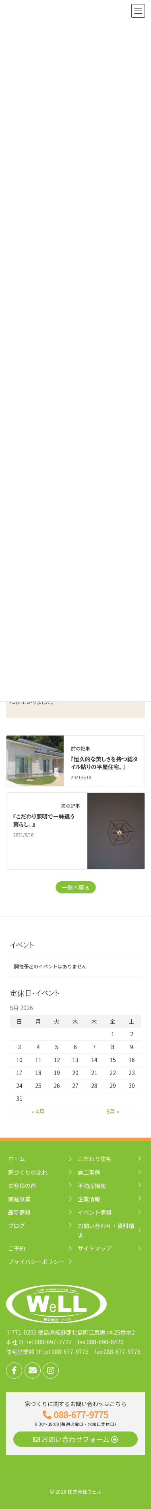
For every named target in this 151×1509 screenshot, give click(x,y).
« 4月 (38, 1111)
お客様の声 (22, 1186)
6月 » (112, 1111)
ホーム (16, 1159)
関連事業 (19, 1199)
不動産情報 (92, 1186)
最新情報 (19, 1212)
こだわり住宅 (95, 1159)
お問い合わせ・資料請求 (106, 1230)
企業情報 (89, 1199)
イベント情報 (95, 1212)
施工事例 (89, 1172)
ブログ (16, 1226)
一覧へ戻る (76, 887)
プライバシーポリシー (36, 1262)
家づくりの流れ (28, 1172)
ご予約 (16, 1248)
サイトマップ (95, 1248)
